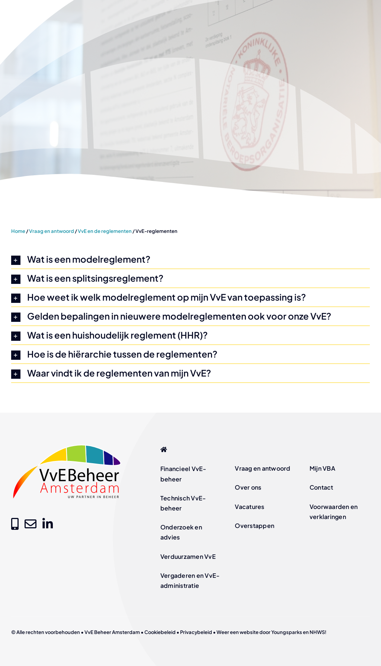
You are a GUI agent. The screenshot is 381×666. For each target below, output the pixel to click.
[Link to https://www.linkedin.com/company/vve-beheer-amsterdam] (47, 524)
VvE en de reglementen (105, 231)
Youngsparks (286, 632)
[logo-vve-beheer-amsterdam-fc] (67, 445)
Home (18, 231)
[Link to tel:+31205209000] (15, 524)
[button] (190, 259)
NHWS (317, 632)
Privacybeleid (196, 632)
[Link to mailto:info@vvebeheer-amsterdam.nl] (30, 524)
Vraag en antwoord (51, 231)
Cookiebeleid (160, 632)
